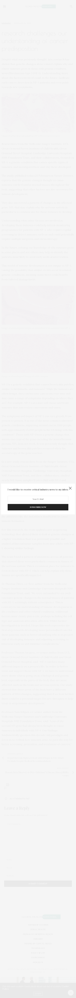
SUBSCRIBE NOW (38, 507)
